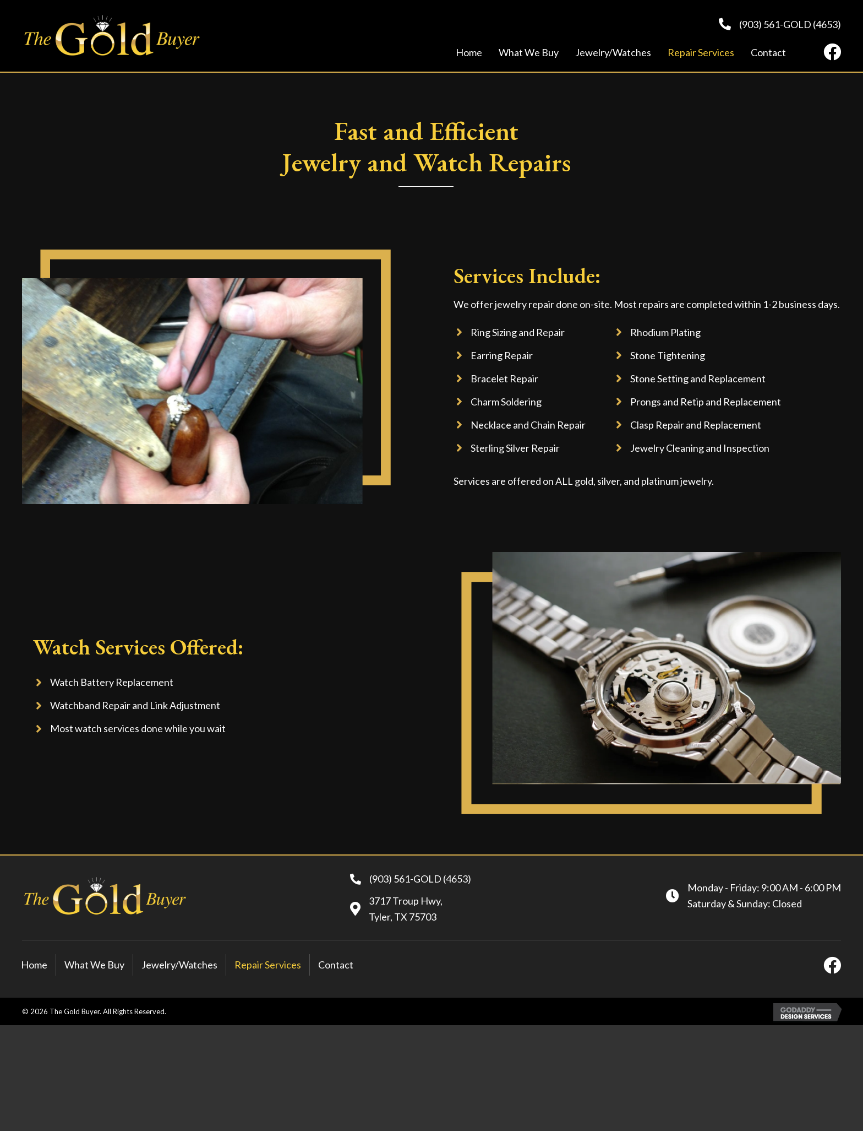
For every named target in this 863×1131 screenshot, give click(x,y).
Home (34, 965)
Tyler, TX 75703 (402, 917)
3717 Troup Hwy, (406, 901)
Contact (335, 965)
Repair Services (267, 965)
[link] (468, 52)
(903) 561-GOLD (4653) (790, 24)
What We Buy (94, 965)
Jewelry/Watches (179, 965)
